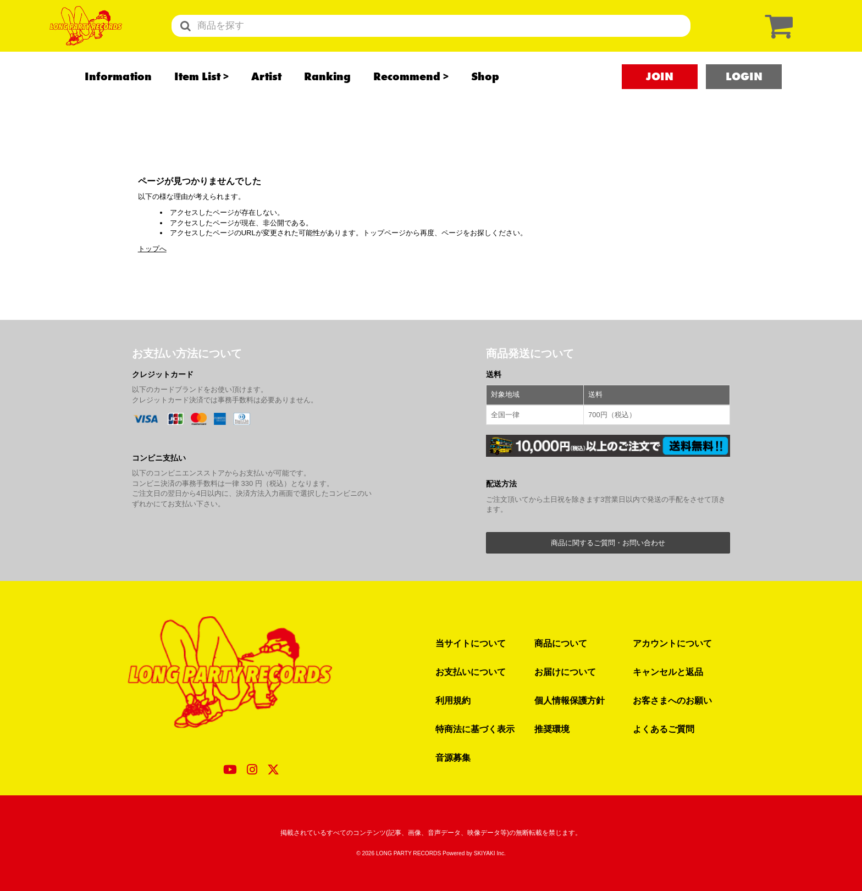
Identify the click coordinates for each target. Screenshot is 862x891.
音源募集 (453, 757)
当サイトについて (470, 643)
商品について (560, 643)
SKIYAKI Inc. (490, 853)
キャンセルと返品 (668, 671)
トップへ (152, 249)
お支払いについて (470, 671)
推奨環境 (552, 728)
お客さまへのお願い (672, 700)
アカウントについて (672, 643)
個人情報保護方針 (569, 700)
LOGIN (744, 99)
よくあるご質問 (663, 728)
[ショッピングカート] (776, 37)
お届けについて (565, 671)
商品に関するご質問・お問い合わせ (608, 543)
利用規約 (453, 700)
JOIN (659, 99)
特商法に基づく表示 (475, 728)
